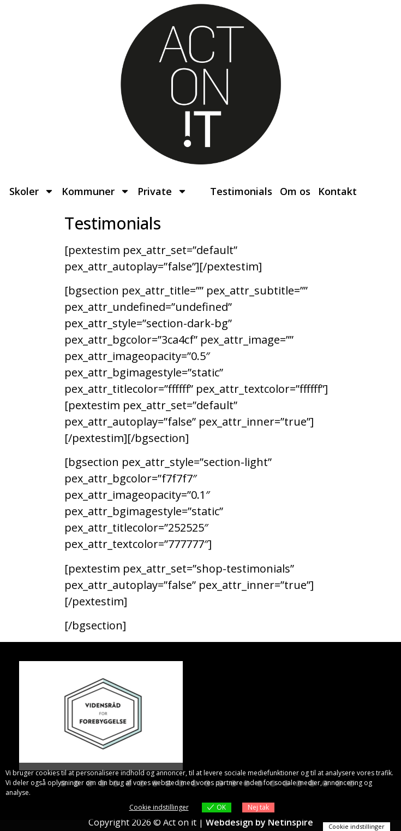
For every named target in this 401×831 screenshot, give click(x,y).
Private (162, 191)
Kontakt (337, 191)
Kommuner (96, 191)
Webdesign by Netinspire (259, 822)
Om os (295, 191)
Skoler (31, 191)
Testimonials (241, 191)
